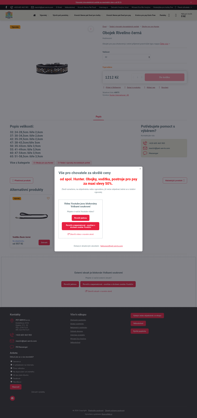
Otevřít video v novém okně (80, 234)
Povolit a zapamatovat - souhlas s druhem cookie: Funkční (80, 226)
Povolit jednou (80, 218)
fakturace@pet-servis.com (111, 246)
